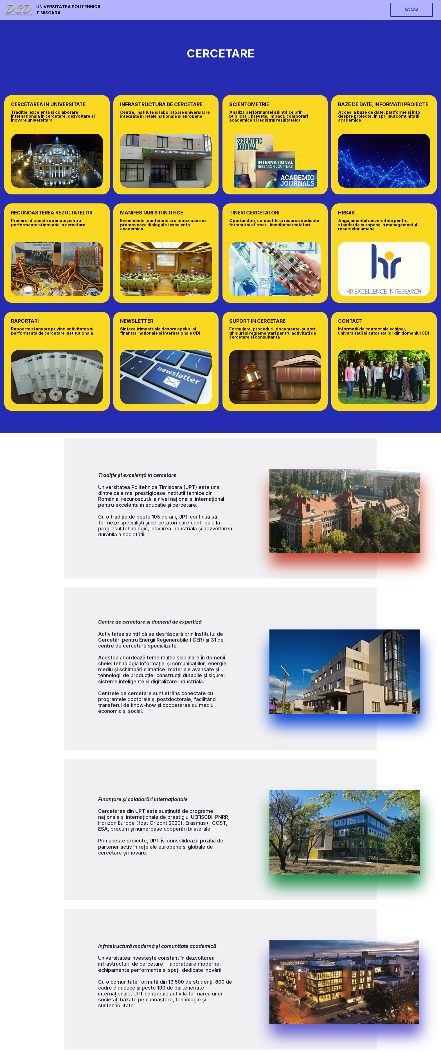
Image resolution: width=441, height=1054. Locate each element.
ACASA (411, 9)
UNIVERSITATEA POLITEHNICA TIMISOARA (68, 9)
